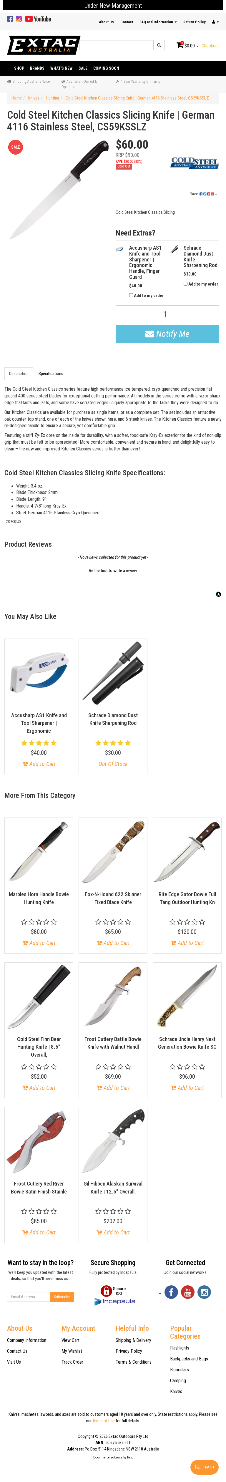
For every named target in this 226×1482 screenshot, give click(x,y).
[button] (113, 570)
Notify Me (167, 334)
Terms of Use (103, 1420)
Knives (176, 1391)
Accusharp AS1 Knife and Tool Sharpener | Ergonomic (39, 723)
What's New (61, 68)
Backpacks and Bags (189, 1359)
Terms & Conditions (134, 1362)
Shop (19, 68)
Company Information (26, 1340)
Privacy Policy (129, 1351)
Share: (203, 194)
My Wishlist (72, 1351)
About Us (106, 22)
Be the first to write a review (113, 570)
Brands (37, 68)
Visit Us (14, 1362)
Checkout (210, 46)
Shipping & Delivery (133, 1340)
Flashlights (179, 1348)
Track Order (72, 1362)
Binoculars (179, 1369)
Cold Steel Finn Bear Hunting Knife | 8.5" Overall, (39, 1047)
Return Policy (194, 22)
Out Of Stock (113, 763)
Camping (178, 1380)
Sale (83, 68)
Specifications (51, 373)
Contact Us (17, 1351)
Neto (130, 1457)
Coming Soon (106, 68)
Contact (126, 22)
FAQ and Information (158, 22)
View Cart (70, 1340)
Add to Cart (39, 763)
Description (19, 373)
